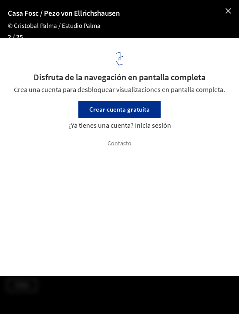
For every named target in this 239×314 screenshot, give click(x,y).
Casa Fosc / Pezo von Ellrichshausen (64, 13)
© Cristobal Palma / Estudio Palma (54, 26)
